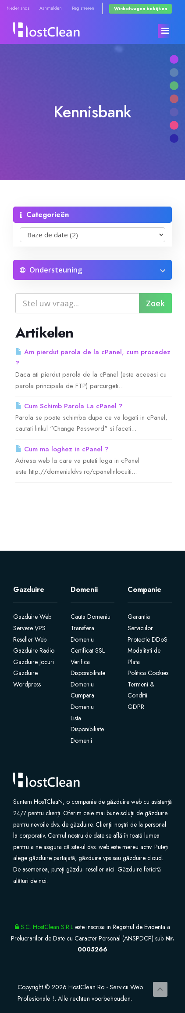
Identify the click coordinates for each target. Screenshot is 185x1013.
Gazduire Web (32, 616)
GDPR (136, 706)
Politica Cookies (148, 672)
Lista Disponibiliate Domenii (87, 729)
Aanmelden (50, 8)
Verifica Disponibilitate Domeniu (88, 673)
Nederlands (18, 8)
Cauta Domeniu (90, 616)
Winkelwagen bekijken (140, 8)
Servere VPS (29, 628)
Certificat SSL (88, 650)
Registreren (83, 8)
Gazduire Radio (33, 650)
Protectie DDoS (147, 639)
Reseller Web (29, 639)
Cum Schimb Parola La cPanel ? (69, 406)
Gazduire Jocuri (33, 661)
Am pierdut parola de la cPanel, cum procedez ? (93, 357)
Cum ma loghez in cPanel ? (62, 449)
